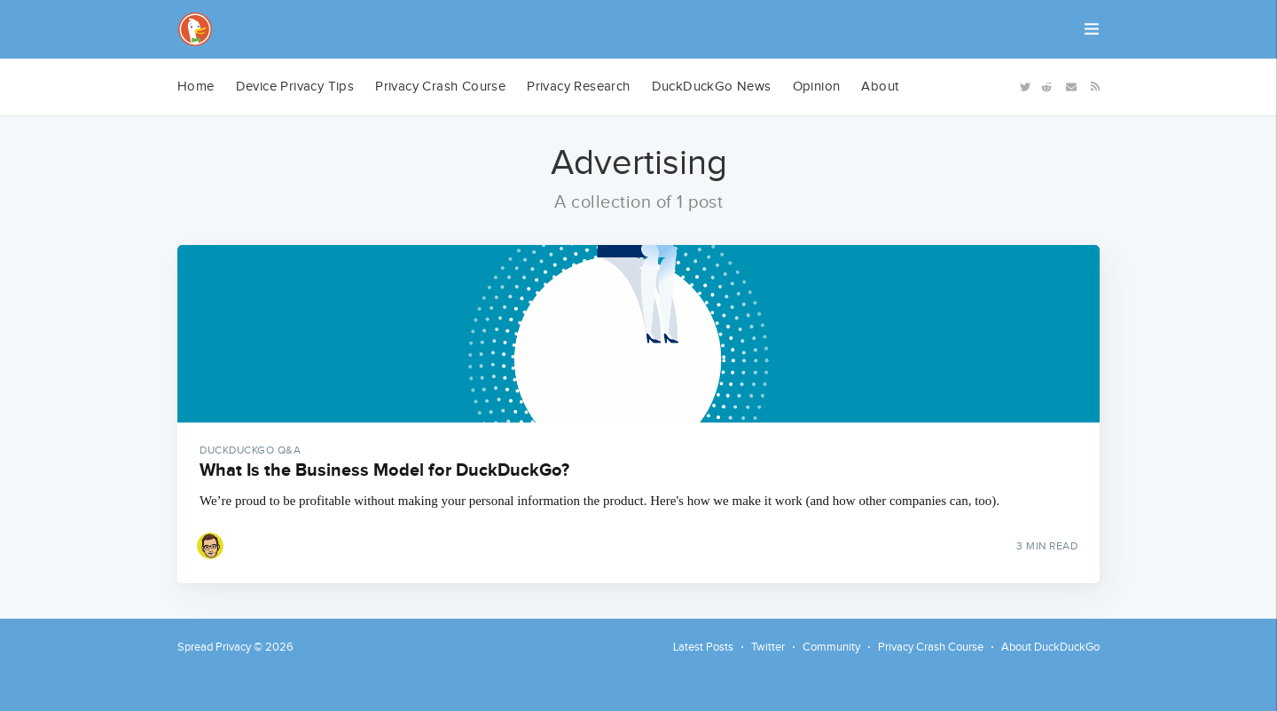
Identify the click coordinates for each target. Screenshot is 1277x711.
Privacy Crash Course (440, 86)
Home (196, 86)
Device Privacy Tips (295, 86)
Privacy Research (578, 86)
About (879, 86)
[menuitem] (196, 87)
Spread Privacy (214, 647)
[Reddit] (1046, 85)
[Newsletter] (1071, 85)
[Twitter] (1023, 85)
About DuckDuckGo (1050, 647)
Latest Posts (703, 647)
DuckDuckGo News (712, 86)
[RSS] (1092, 85)
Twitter (768, 647)
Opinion (817, 86)
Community (831, 647)
